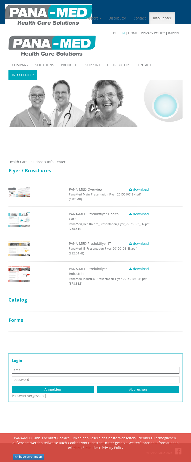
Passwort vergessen (28, 395)
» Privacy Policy (111, 447)
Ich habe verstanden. (29, 457)
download (139, 189)
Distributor (117, 18)
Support (93, 18)
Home (133, 33)
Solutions (43, 18)
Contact (139, 18)
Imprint (174, 33)
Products (69, 18)
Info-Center (162, 18)
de (115, 33)
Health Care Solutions (26, 161)
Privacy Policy (153, 33)
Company (17, 18)
